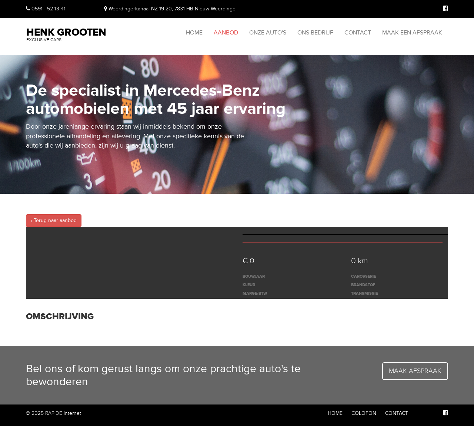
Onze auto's (267, 32)
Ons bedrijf (315, 32)
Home (194, 32)
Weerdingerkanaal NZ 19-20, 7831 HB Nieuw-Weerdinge (170, 9)
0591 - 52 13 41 (46, 9)
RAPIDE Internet (63, 413)
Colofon (363, 413)
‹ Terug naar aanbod (54, 220)
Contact (357, 32)
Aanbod (226, 32)
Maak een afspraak (412, 32)
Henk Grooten (66, 34)
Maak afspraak (415, 371)
